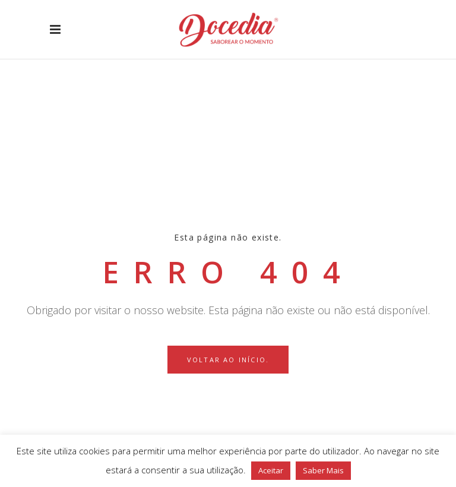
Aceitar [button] (270, 470)
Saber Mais (323, 470)
